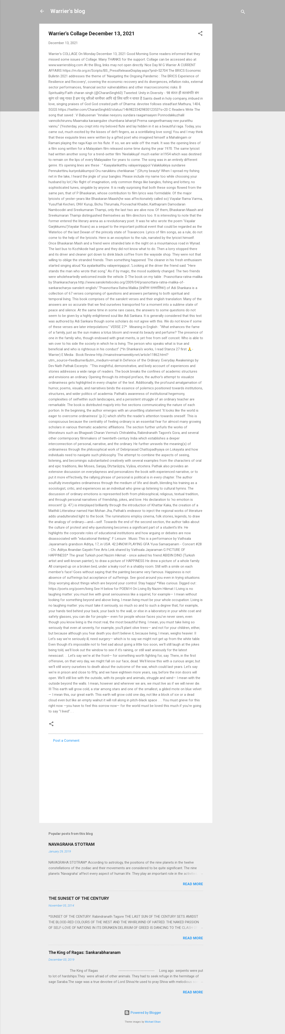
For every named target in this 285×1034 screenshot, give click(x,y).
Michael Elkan (153, 1021)
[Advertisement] (231, 93)
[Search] (243, 13)
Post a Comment (66, 740)
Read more (193, 884)
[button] (200, 34)
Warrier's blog (67, 11)
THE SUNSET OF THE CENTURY (79, 898)
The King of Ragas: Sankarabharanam (85, 952)
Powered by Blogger (142, 1013)
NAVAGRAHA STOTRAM (72, 844)
